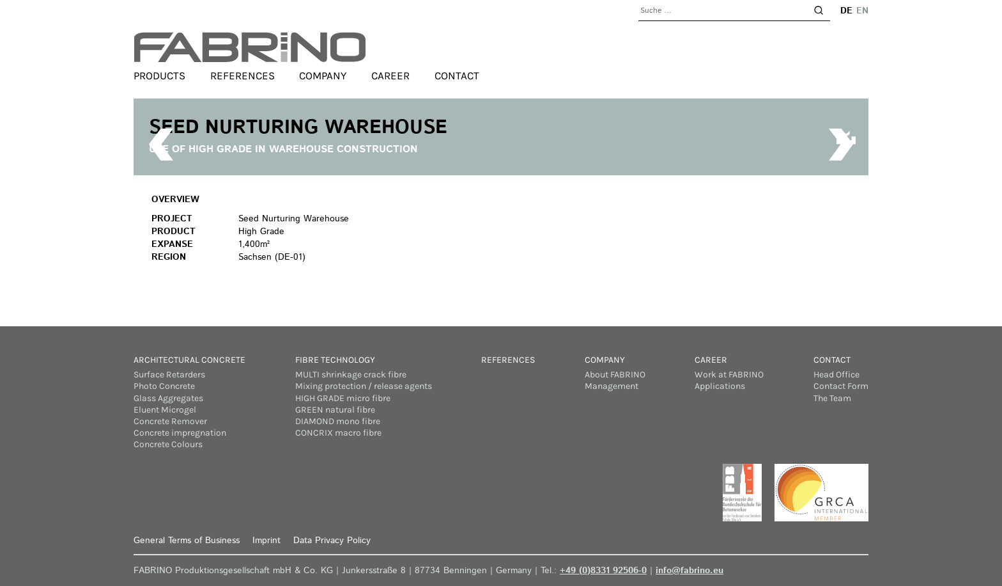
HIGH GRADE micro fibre (342, 398)
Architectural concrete (189, 359)
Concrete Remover (170, 421)
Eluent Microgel (165, 409)
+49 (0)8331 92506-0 (603, 570)
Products (159, 75)
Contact (457, 75)
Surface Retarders (169, 374)
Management (611, 386)
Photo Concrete (164, 386)
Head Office (836, 374)
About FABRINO (615, 374)
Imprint (266, 540)
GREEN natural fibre (335, 409)
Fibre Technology (335, 359)
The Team (832, 398)
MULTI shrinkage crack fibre (350, 374)
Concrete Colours (168, 444)
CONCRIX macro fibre (338, 432)
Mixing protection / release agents (363, 386)
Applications (720, 386)
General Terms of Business (187, 540)
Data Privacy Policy (332, 540)
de (846, 10)
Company (322, 75)
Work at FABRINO (729, 374)
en (862, 10)
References (242, 75)
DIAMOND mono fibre (337, 421)
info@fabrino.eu (689, 570)
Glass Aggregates (168, 398)
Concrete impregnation (180, 432)
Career (390, 75)
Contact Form (840, 386)
